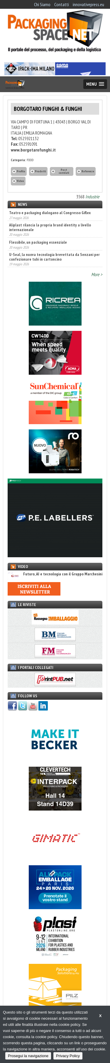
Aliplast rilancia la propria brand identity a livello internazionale (50, 227)
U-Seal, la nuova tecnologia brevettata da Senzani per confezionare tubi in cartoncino (54, 257)
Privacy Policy (68, 1056)
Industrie (92, 196)
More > (96, 274)
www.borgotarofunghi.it (33, 150)
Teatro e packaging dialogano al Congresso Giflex (50, 212)
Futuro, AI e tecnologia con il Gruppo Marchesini (55, 574)
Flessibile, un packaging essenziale (38, 242)
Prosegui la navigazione (28, 1056)
